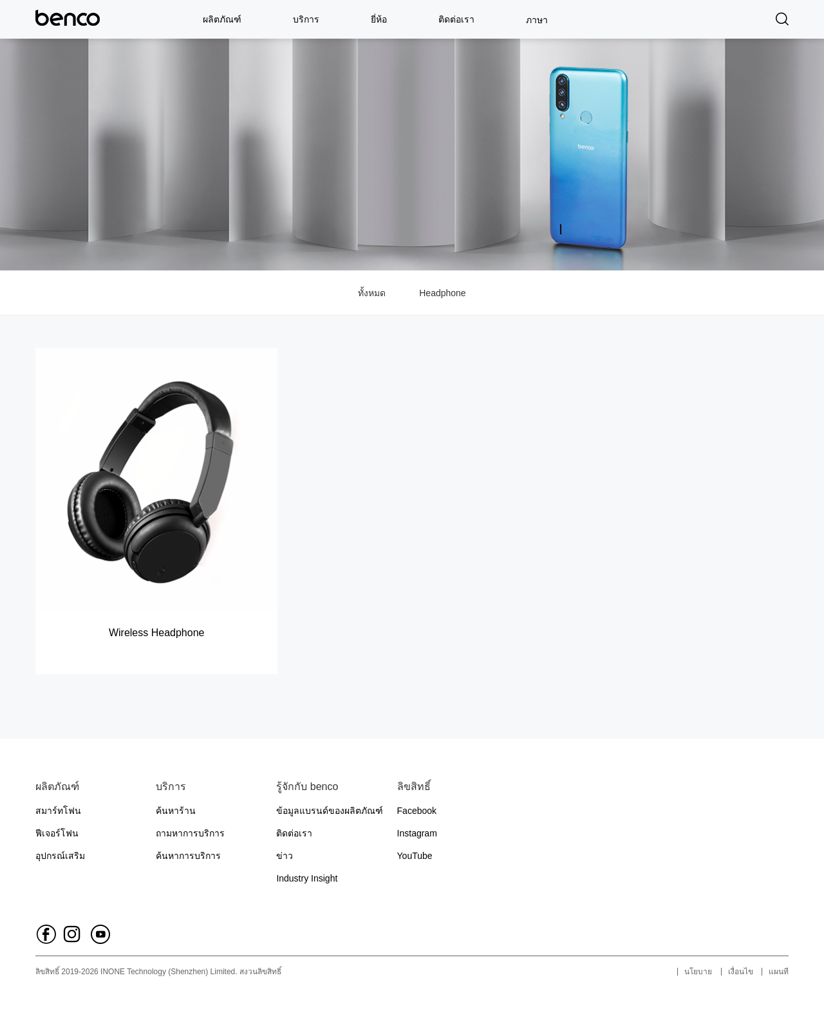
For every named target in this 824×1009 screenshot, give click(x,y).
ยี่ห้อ (379, 19)
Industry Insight (306, 878)
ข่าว (284, 856)
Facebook (416, 811)
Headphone (442, 293)
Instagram (417, 833)
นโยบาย (698, 971)
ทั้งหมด (372, 293)
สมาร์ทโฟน (58, 811)
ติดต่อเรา (456, 19)
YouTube (415, 856)
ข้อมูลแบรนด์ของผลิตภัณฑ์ (329, 811)
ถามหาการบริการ (190, 833)
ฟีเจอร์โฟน (57, 833)
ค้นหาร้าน (176, 811)
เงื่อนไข (740, 971)
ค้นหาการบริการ (188, 856)
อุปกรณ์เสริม (60, 856)
